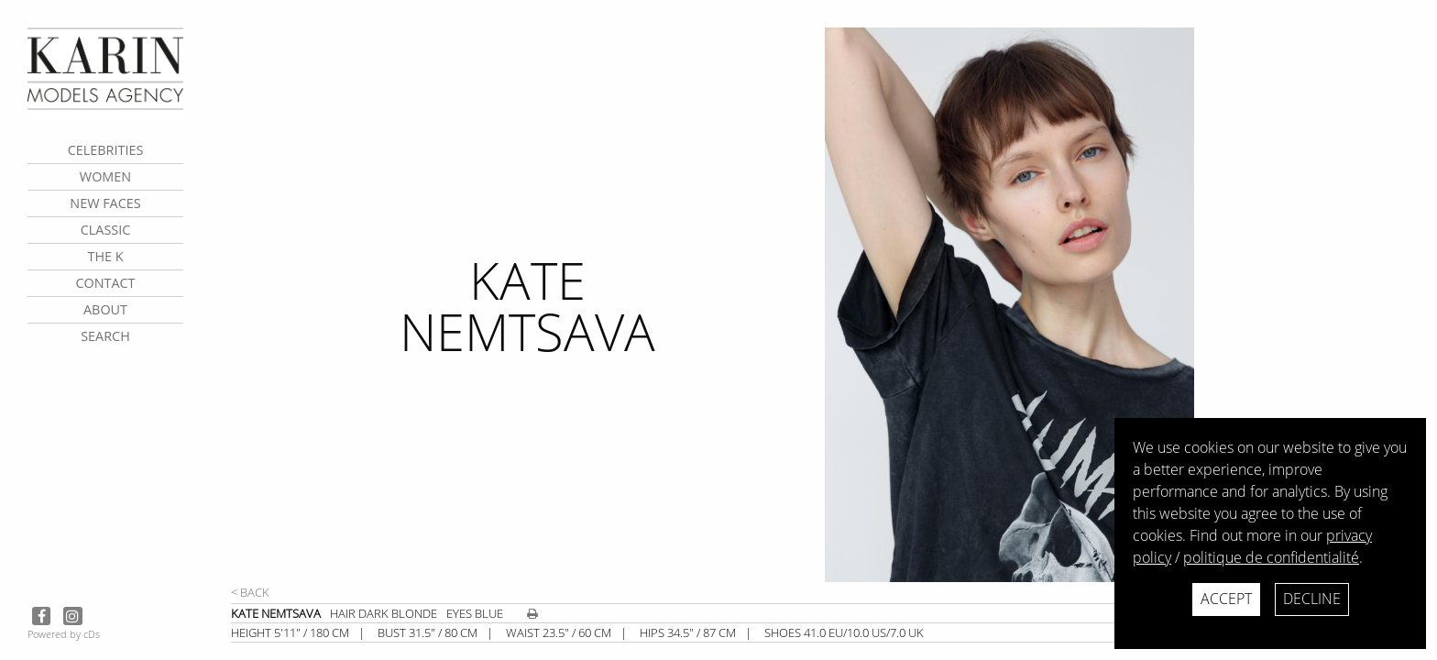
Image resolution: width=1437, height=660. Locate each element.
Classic (106, 229)
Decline (1312, 598)
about (105, 309)
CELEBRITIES (106, 150)
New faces (105, 203)
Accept (1226, 598)
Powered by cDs (63, 634)
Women (105, 176)
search (105, 336)
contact (105, 283)
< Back (250, 592)
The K (105, 256)
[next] (1121, 305)
